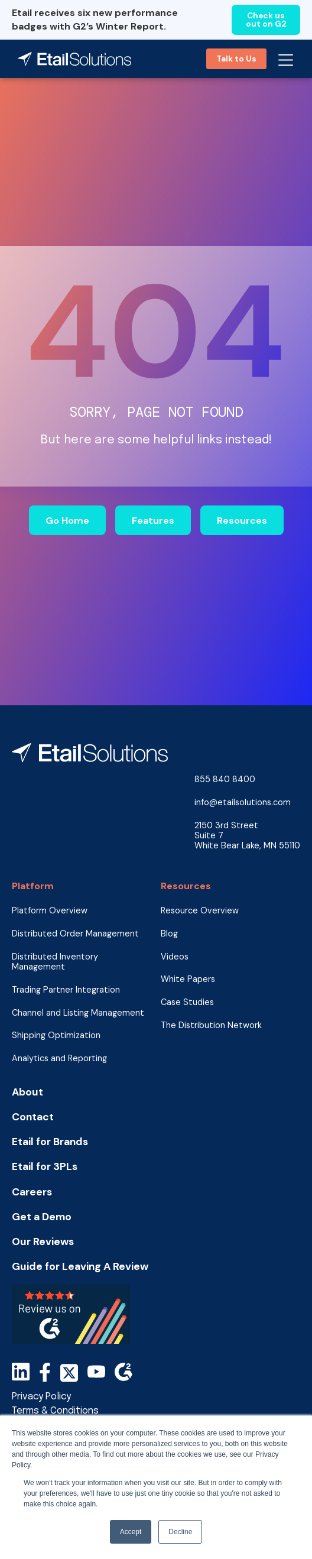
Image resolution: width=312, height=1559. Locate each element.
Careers (32, 1192)
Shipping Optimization (56, 1035)
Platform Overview (49, 911)
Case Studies (187, 1002)
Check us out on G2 (266, 20)
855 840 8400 (224, 779)
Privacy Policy (41, 1397)
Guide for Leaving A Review (80, 1266)
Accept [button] (131, 1532)
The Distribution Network (211, 1025)
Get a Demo (42, 1217)
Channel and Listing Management (78, 1013)
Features (153, 520)
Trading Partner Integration (66, 990)
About (27, 1092)
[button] (285, 58)
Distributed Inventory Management (55, 962)
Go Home (67, 520)
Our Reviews (43, 1242)
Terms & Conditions (55, 1411)
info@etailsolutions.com (242, 803)
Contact (33, 1117)
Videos (174, 957)
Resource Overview (200, 911)
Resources (242, 520)
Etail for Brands (50, 1142)
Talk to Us (236, 59)
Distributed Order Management (75, 934)
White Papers (188, 979)
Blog (169, 934)
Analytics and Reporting (59, 1059)
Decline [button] (180, 1532)
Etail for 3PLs (44, 1167)
